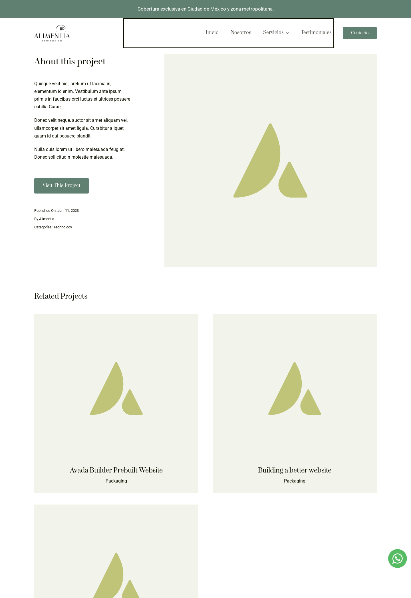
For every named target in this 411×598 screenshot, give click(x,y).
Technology (62, 227)
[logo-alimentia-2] (52, 27)
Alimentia (46, 219)
